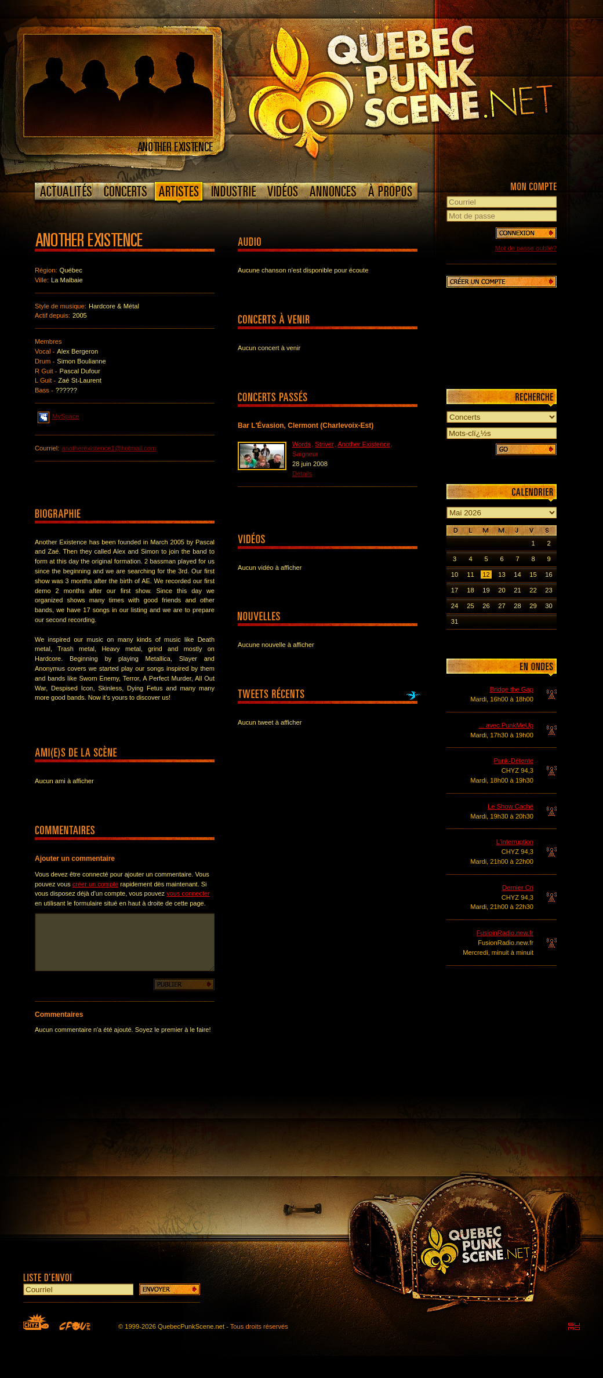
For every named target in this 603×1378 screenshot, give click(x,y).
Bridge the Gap (511, 689)
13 (501, 574)
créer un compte (95, 884)
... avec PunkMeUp (505, 725)
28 (517, 605)
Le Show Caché (510, 806)
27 (501, 605)
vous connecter (188, 893)
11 (470, 574)
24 (454, 605)
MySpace (58, 416)
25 (470, 605)
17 (454, 590)
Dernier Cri (517, 887)
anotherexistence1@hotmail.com (108, 448)
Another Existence (363, 444)
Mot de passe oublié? (526, 248)
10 (454, 574)
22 (532, 590)
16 (548, 574)
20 (501, 590)
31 (454, 621)
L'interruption (514, 841)
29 (532, 605)
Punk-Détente (513, 760)
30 (548, 605)
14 (517, 574)
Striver (324, 444)
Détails (302, 473)
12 (485, 574)
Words (301, 444)
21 (517, 590)
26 (485, 605)
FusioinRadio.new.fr (505, 932)
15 (532, 574)
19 (485, 590)
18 (470, 590)
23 (548, 590)
